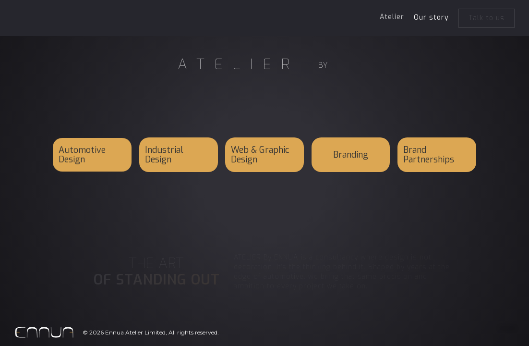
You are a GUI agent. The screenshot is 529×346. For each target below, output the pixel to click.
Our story (431, 17)
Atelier (392, 16)
